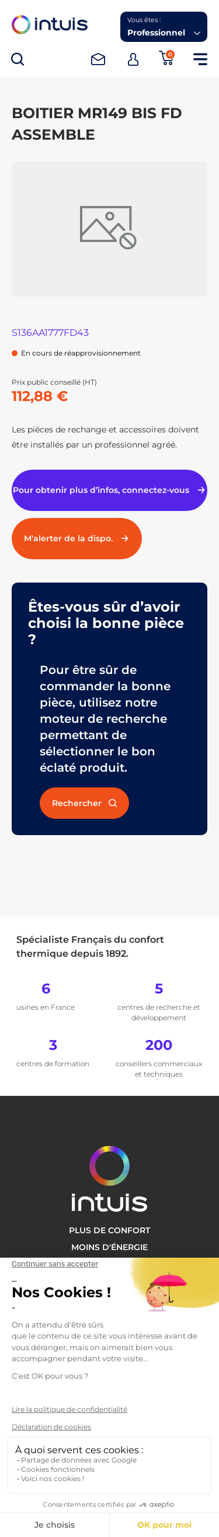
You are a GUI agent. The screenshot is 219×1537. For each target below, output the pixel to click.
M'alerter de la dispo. (77, 538)
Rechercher (84, 803)
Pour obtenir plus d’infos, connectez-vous (109, 490)
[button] (163, 27)
